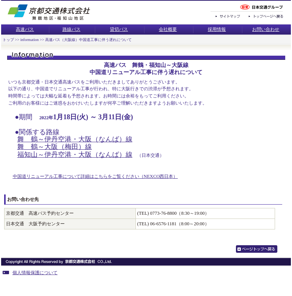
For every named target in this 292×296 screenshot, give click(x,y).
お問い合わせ (265, 29)
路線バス (71, 29)
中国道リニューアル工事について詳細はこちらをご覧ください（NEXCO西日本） (95, 176)
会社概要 (168, 29)
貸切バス (119, 29)
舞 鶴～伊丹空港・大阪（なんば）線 (74, 139)
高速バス (25, 29)
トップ (8, 40)
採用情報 (217, 29)
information (29, 40)
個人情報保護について (30, 272)
